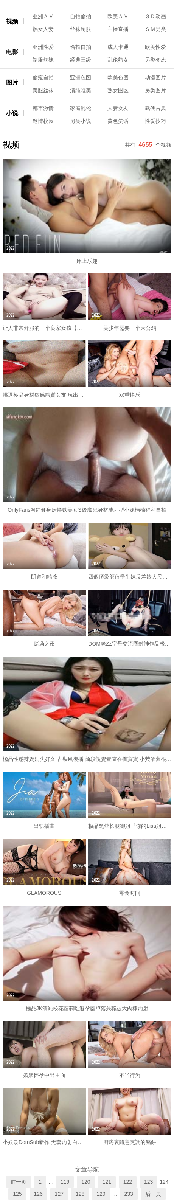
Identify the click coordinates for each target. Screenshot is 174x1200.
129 (100, 1194)
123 (148, 1182)
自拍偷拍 (80, 16)
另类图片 (155, 90)
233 (128, 1194)
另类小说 (80, 121)
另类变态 (155, 60)
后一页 (153, 1194)
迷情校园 (43, 121)
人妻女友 (118, 108)
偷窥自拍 (43, 78)
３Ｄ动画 (155, 16)
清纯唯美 (80, 90)
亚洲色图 (80, 78)
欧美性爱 (155, 47)
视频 (12, 21)
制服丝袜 (43, 60)
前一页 (18, 1182)
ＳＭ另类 (155, 29)
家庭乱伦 (80, 108)
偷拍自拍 (80, 47)
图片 (12, 82)
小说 (12, 113)
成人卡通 (118, 47)
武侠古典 (155, 108)
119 (65, 1182)
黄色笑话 (118, 121)
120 (85, 1182)
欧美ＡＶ (118, 16)
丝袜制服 (80, 29)
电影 (12, 52)
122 (127, 1182)
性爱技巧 (155, 121)
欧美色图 (118, 78)
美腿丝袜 (43, 90)
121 (106, 1182)
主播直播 (118, 29)
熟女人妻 (43, 29)
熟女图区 (118, 90)
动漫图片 (155, 78)
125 (17, 1194)
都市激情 (43, 108)
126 (38, 1194)
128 (80, 1194)
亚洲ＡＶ (43, 16)
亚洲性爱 (43, 47)
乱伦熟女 (118, 60)
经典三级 (80, 60)
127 (59, 1194)
